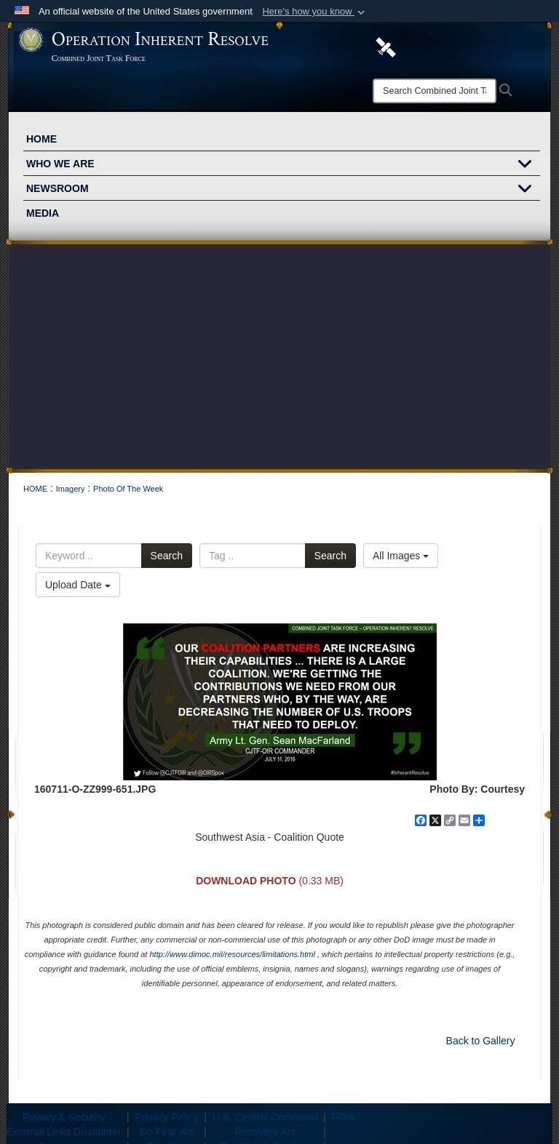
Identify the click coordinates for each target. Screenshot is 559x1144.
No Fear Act (167, 1131)
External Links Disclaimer (64, 1131)
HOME (41, 139)
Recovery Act (265, 1131)
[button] (315, 11)
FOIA (344, 1117)
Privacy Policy (166, 1117)
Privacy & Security (64, 1117)
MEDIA (42, 213)
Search (167, 555)
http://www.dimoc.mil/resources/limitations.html (231, 954)
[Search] (434, 91)
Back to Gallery (480, 1041)
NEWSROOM (283, 190)
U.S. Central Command (265, 1117)
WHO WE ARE (283, 165)
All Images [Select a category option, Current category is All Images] (401, 555)
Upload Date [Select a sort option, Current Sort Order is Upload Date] (78, 585)
